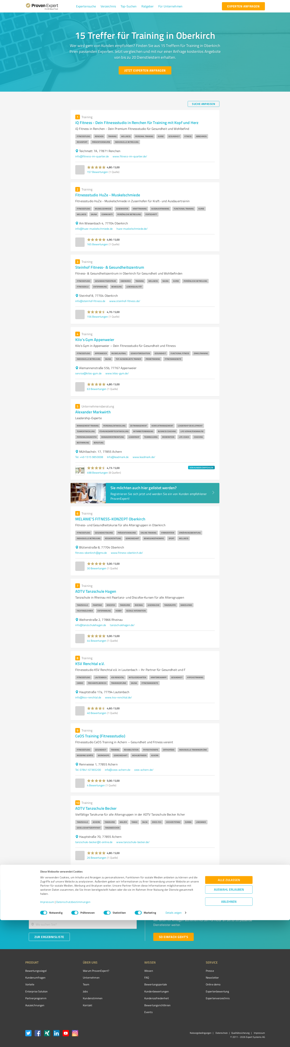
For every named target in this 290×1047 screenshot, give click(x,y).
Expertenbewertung (195, 991)
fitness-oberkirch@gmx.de (91, 553)
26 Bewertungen (96, 857)
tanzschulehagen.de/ (122, 625)
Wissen (134, 971)
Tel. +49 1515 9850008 (89, 457)
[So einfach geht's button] (173, 937)
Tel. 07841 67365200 (88, 770)
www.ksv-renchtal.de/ (118, 697)
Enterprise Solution (36, 991)
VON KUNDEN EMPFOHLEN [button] (201, 467)
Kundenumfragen (35, 977)
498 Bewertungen (97, 472)
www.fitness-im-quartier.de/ (130, 156)
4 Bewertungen (96, 785)
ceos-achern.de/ (143, 770)
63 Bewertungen (96, 389)
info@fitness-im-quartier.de (92, 156)
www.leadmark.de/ (144, 457)
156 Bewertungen (97, 316)
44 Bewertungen (96, 640)
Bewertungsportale (141, 984)
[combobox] (83, 912)
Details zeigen (174, 1040)
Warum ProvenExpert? (89, 971)
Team (79, 984)
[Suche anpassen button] (203, 104)
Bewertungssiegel (35, 971)
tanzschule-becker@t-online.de (93, 842)
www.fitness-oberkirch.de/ (127, 553)
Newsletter (190, 977)
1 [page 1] (202, 873)
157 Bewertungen (97, 172)
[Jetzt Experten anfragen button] (145, 70)
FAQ (132, 977)
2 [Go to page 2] (210, 873)
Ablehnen (229, 1028)
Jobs (78, 991)
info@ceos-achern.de (117, 770)
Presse (188, 971)
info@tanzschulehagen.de (90, 625)
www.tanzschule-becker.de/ (133, 842)
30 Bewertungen (96, 568)
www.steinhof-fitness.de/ (124, 301)
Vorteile (29, 984)
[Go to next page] (217, 873)
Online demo (191, 984)
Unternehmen (84, 977)
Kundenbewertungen (142, 991)
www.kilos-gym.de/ (117, 373)
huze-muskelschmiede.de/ (132, 228)
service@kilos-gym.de (88, 373)
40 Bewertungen (96, 713)
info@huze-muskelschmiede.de (94, 228)
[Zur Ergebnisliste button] (49, 937)
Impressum (47, 1029)
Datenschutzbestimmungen (73, 1029)
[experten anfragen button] (243, 6)
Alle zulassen (229, 1006)
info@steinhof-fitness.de (90, 301)
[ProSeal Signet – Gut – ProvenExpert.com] (250, 978)
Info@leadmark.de (118, 457)
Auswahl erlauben (229, 1016)
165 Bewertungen (97, 244)
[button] (86, 6)
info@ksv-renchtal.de (88, 697)
